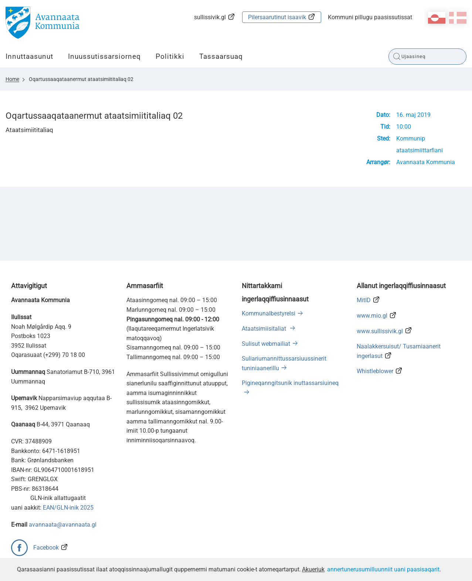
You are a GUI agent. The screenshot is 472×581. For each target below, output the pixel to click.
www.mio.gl (372, 315)
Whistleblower (375, 371)
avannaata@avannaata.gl (62, 524)
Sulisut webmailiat (266, 343)
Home (12, 79)
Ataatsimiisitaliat (265, 328)
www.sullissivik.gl (380, 331)
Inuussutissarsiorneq (104, 56)
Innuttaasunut (29, 56)
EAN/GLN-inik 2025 (68, 507)
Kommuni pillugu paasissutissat (370, 17)
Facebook (46, 547)
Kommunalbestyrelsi (268, 313)
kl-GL (436, 18)
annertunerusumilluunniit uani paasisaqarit (383, 569)
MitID (364, 300)
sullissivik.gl (210, 17)
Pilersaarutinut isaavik (277, 17)
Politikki (170, 56)
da (457, 18)
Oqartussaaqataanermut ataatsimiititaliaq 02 (81, 79)
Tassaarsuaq (221, 56)
